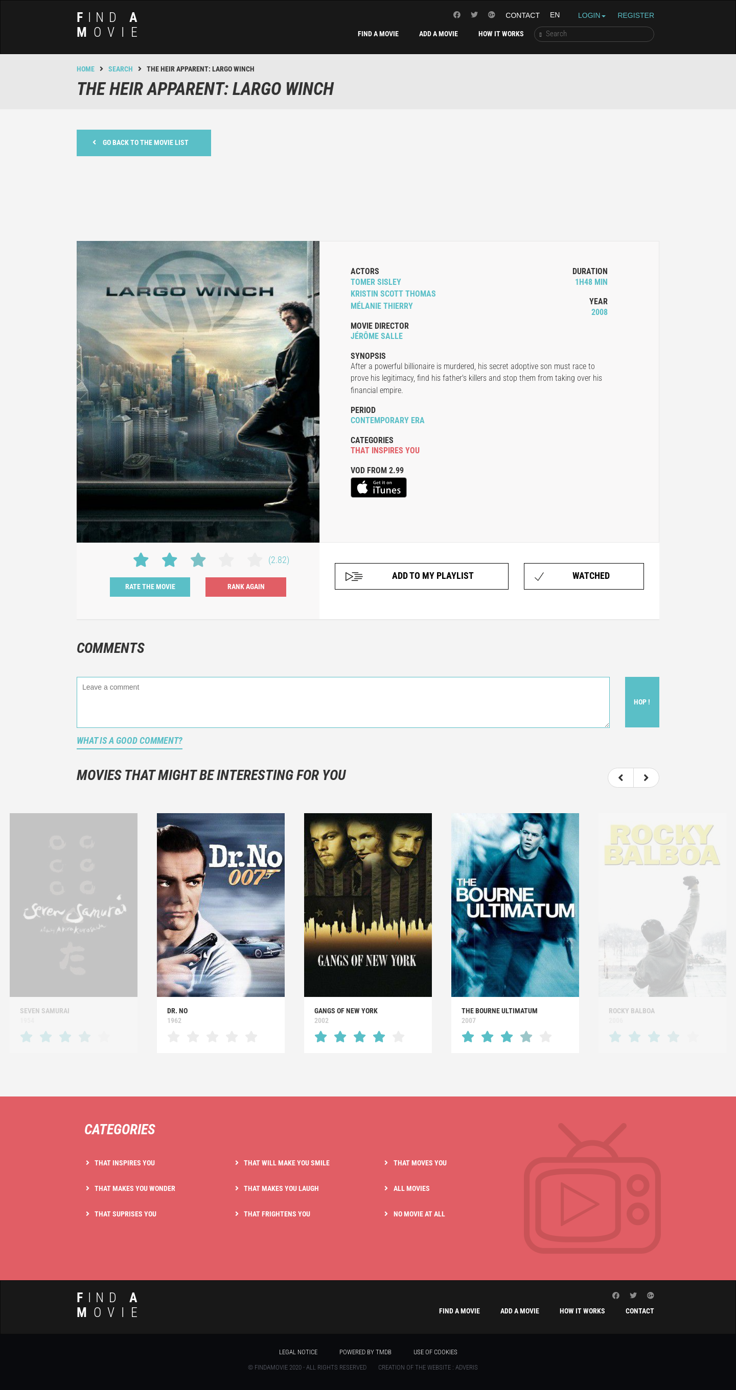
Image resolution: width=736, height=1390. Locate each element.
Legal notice (298, 1352)
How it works (501, 34)
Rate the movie (150, 586)
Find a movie (378, 34)
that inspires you (385, 450)
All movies (412, 1188)
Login (592, 15)
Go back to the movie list (141, 142)
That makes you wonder (135, 1188)
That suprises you (125, 1214)
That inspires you (125, 1163)
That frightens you (277, 1214)
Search (120, 69)
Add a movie (438, 34)
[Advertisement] (368, 197)
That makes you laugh (281, 1188)
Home (86, 69)
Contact (522, 15)
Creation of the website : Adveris (428, 1367)
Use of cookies (435, 1352)
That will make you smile (287, 1163)
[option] (220, 933)
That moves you (420, 1163)
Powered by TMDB (365, 1352)
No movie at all (419, 1214)
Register (635, 15)
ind (110, 25)
